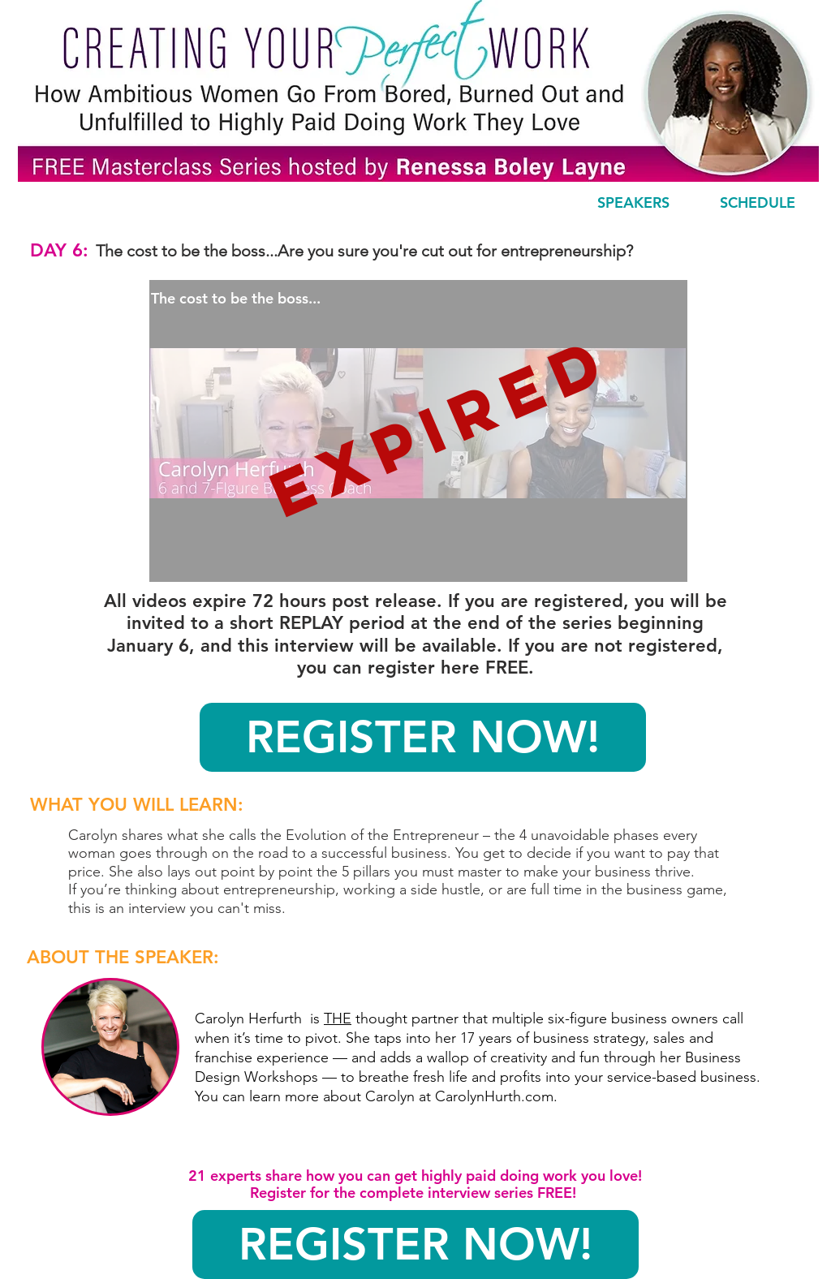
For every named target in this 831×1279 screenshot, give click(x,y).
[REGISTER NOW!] (423, 737)
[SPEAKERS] (633, 203)
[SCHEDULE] (757, 203)
